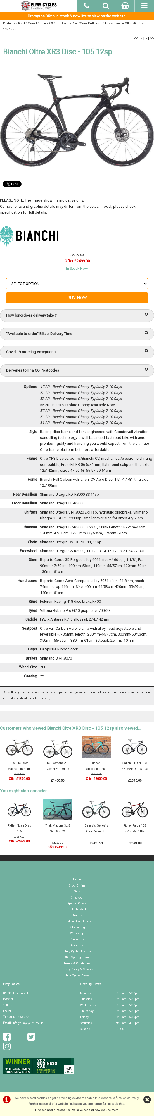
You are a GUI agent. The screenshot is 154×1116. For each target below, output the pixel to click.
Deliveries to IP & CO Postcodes (77, 370)
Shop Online (77, 885)
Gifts (77, 891)
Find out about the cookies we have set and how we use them (76, 1110)
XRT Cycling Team (77, 957)
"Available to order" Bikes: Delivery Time (77, 333)
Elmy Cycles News (77, 975)
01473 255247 (19, 1017)
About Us (77, 945)
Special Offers (77, 903)
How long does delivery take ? (77, 315)
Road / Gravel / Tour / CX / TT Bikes (43, 23)
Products (9, 23)
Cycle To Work (77, 909)
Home (77, 879)
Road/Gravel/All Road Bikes (91, 23)
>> (152, 38)
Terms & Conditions (77, 963)
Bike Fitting (77, 927)
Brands (77, 915)
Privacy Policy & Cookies (77, 969)
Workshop (77, 933)
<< (136, 38)
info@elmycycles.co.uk (27, 1023)
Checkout (77, 897)
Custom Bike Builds (77, 921)
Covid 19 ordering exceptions (77, 351)
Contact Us (77, 939)
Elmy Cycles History (77, 951)
